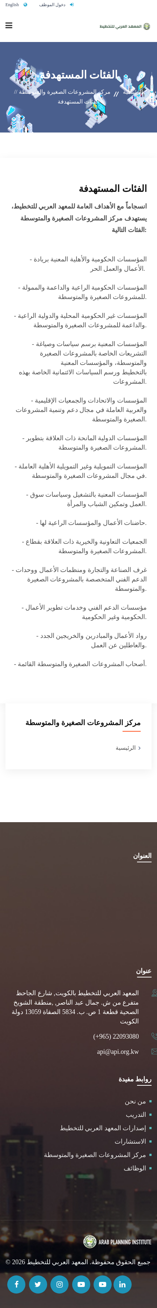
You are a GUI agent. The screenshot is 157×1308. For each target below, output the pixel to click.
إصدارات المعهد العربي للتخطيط (103, 1128)
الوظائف (135, 1168)
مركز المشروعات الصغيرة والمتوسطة (95, 1154)
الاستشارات (130, 1141)
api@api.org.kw (118, 1051)
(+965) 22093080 (116, 1036)
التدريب (136, 1114)
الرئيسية (133, 92)
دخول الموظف (52, 4)
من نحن (135, 1101)
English (12, 4)
